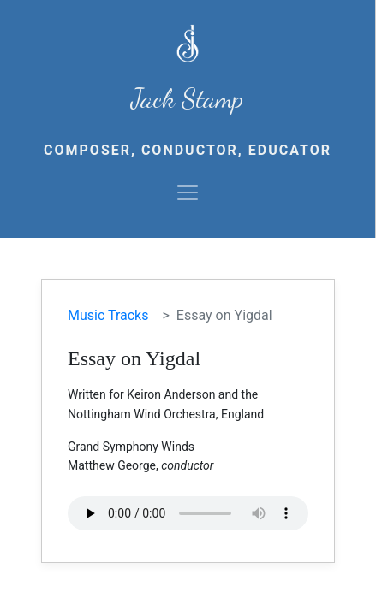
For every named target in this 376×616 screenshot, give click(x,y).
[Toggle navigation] (187, 192)
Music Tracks (108, 315)
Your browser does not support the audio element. (188, 513)
